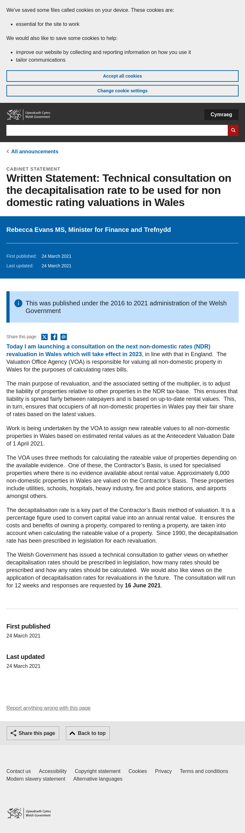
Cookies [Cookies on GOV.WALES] (138, 771)
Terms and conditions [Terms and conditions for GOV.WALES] (204, 771)
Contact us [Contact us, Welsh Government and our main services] (18, 771)
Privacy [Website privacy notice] (163, 771)
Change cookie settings (122, 90)
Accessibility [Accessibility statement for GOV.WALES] (53, 771)
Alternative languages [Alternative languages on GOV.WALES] (97, 779)
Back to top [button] (92, 733)
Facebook (54, 337)
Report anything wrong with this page (48, 708)
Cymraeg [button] (221, 114)
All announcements (35, 151)
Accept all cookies (122, 76)
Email (63, 337)
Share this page (37, 733)
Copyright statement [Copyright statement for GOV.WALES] (98, 771)
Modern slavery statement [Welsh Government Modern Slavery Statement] (35, 779)
